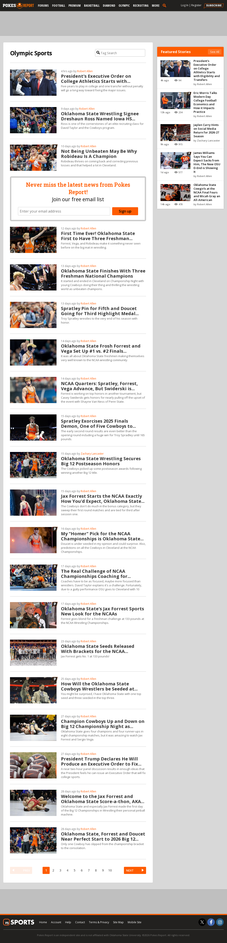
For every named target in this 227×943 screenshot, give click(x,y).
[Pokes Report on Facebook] (211, 922)
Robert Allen (85, 71)
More (155, 5)
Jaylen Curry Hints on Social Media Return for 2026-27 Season (206, 130)
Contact (80, 922)
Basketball (92, 5)
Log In (184, 5)
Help (68, 922)
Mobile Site (134, 922)
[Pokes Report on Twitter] (202, 922)
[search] (165, 5)
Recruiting (141, 5)
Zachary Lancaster (92, 454)
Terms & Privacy (99, 922)
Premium (74, 5)
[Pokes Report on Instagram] (220, 922)
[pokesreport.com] (18, 6)
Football (58, 5)
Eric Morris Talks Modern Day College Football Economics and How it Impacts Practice (205, 102)
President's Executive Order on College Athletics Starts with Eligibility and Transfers (207, 70)
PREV (26, 870)
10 (110, 870)
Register (196, 5)
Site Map (118, 922)
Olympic (124, 5)
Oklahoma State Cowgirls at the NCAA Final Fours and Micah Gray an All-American (207, 192)
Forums (43, 5)
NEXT (130, 870)
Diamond (109, 5)
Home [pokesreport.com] (43, 922)
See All (214, 52)
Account (56, 922)
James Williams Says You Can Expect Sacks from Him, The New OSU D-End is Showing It (207, 162)
